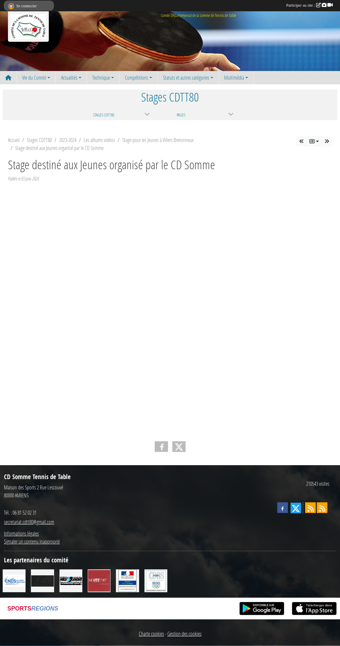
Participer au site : (309, 5)
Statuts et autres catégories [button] (186, 77)
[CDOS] (155, 580)
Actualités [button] (69, 77)
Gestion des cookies (184, 633)
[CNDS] (14, 580)
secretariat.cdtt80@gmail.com (29, 521)
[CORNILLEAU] (42, 580)
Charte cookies (151, 633)
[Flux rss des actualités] (310, 507)
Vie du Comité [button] (34, 77)
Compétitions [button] (136, 77)
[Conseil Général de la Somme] (99, 580)
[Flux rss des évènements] (322, 507)
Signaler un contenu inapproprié (32, 541)
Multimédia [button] (234, 77)
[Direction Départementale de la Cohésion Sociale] (127, 580)
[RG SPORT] (70, 580)
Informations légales (21, 533)
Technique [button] (101, 77)
